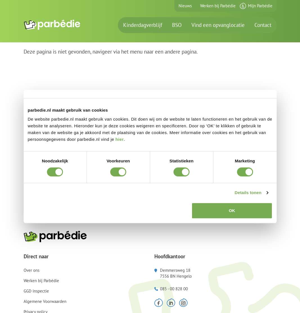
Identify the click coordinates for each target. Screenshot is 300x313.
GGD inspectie (36, 291)
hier (120, 139)
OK (232, 210)
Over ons (31, 270)
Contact (262, 25)
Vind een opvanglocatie (218, 25)
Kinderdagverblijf (142, 25)
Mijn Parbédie (260, 5)
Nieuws (185, 5)
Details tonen (248, 192)
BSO (177, 25)
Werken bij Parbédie (218, 5)
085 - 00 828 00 (174, 288)
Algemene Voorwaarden (45, 301)
